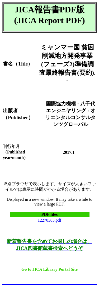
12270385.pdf (49, 220)
